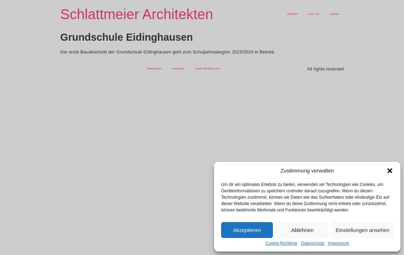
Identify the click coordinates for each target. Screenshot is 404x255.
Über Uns (313, 14)
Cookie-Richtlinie (281, 243)
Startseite (292, 14)
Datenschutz (313, 243)
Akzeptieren (247, 230)
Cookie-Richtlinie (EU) (207, 68)
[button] (389, 170)
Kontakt (334, 14)
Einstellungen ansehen (362, 230)
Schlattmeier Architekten (136, 14)
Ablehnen (302, 230)
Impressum (338, 243)
